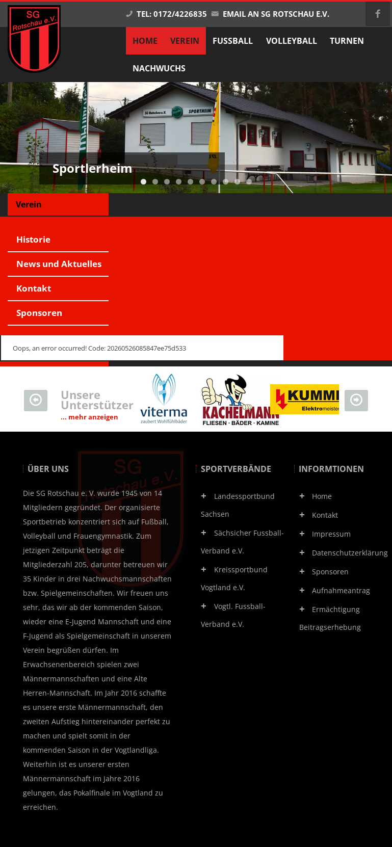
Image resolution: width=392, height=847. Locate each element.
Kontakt (33, 288)
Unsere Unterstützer (97, 404)
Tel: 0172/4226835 (166, 14)
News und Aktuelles (58, 264)
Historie (33, 239)
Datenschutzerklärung (350, 553)
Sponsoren (39, 313)
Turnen (347, 40)
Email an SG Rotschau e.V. (270, 14)
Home (322, 496)
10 (249, 181)
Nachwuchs (159, 68)
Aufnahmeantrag (341, 590)
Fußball (233, 40)
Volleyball (291, 40)
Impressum (331, 534)
